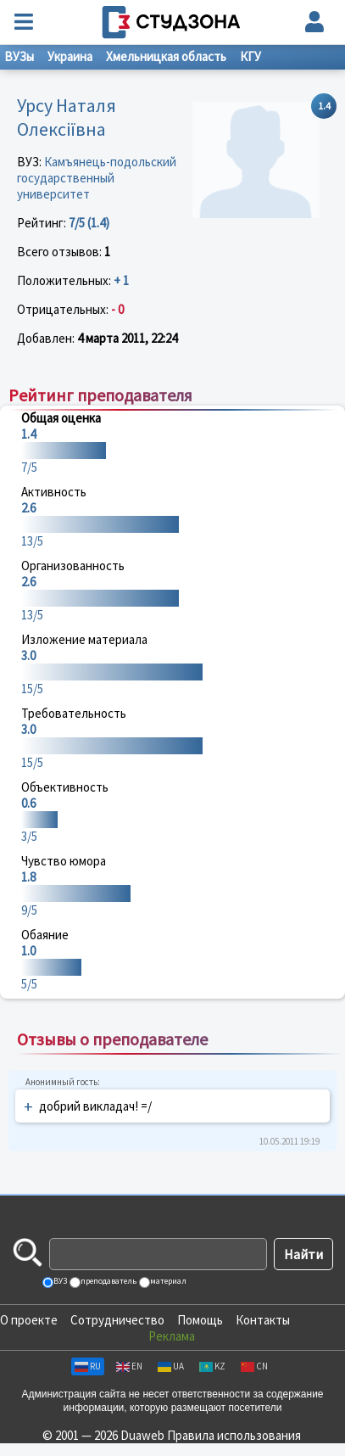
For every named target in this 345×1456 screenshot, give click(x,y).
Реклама (171, 1336)
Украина (69, 56)
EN (129, 1366)
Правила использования (234, 1435)
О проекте (29, 1320)
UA (171, 1366)
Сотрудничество (117, 1320)
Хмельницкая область (166, 56)
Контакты (263, 1320)
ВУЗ (59, 1280)
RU (88, 1366)
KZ (212, 1366)
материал (167, 1280)
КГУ (250, 56)
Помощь (200, 1320)
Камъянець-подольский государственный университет (96, 178)
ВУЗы (19, 56)
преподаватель (107, 1280)
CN (254, 1366)
